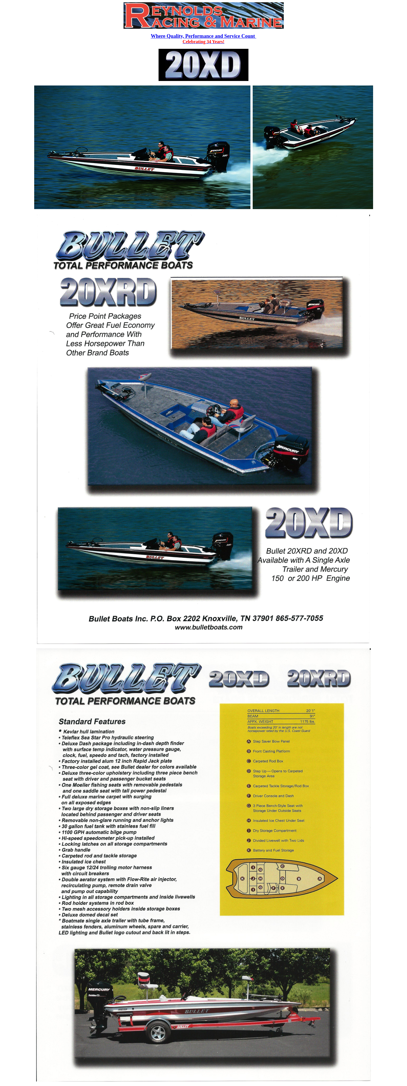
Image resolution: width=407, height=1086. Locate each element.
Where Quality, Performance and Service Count (203, 36)
